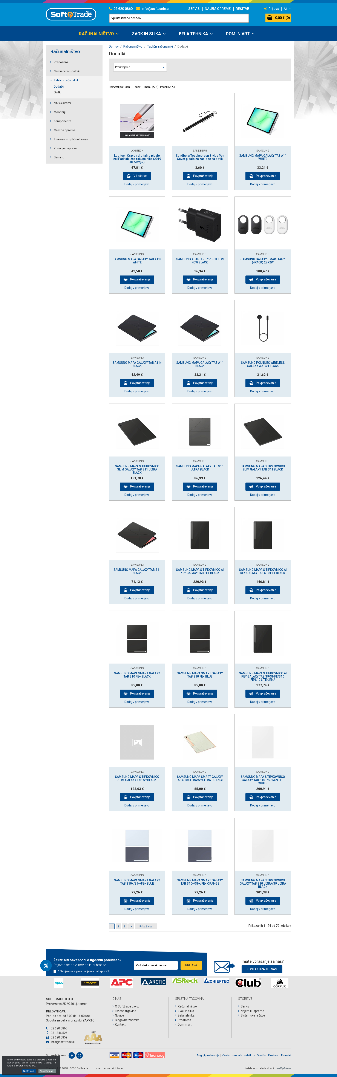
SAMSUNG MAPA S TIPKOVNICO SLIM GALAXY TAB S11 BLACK (263, 467)
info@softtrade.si (153, 9)
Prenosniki (61, 62)
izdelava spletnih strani (259, 1068)
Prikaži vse (145, 926)
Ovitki (57, 92)
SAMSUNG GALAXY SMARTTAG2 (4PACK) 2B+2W (262, 260)
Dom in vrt (238, 33)
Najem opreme (218, 9)
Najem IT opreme (252, 1011)
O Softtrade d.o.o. (127, 1006)
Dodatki (59, 86)
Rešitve (242, 9)
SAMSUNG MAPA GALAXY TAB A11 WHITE (262, 157)
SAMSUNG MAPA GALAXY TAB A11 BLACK (200, 364)
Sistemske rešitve (253, 1015)
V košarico (140, 176)
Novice (119, 1015)
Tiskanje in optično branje (71, 139)
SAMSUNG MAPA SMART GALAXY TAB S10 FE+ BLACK (137, 675)
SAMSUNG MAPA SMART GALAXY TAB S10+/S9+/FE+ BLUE (137, 882)
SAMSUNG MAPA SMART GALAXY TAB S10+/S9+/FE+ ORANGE (200, 882)
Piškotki (286, 1055)
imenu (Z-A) (167, 86)
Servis (194, 9)
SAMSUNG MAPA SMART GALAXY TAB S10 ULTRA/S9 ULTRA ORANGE (200, 778)
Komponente (62, 121)
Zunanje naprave (65, 148)
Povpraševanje (203, 176)
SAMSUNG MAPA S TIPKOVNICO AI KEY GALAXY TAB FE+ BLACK (200, 571)
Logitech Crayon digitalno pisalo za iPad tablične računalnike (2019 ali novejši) (137, 159)
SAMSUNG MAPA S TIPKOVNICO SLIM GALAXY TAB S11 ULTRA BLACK (137, 469)
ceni (129, 86)
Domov (114, 46)
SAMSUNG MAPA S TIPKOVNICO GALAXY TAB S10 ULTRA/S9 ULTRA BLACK (263, 884)
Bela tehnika (193, 33)
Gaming (59, 157)
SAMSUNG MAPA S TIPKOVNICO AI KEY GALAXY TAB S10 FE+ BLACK (263, 571)
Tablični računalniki (66, 80)
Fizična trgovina (125, 1011)
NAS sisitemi (62, 103)
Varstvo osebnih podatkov (238, 1055)
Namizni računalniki (67, 71)
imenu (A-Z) (151, 86)
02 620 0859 (56, 1037)
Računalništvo (96, 33)
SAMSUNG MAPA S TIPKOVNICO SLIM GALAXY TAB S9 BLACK (137, 778)
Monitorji (60, 112)
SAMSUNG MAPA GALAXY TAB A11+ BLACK (137, 364)
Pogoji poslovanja (208, 1055)
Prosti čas (184, 1020)
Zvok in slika (146, 33)
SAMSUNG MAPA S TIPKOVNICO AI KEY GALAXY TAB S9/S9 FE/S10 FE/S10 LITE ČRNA (263, 677)
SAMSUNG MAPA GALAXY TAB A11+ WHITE (137, 260)
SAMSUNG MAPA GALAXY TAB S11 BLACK (137, 571)
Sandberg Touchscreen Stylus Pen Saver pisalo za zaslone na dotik (200, 157)
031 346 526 (56, 1033)
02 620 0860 (121, 9)
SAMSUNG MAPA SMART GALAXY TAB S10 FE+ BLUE (200, 675)
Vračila (261, 1055)
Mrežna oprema (64, 130)
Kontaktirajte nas (262, 968)
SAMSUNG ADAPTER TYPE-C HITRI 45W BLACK (200, 260)
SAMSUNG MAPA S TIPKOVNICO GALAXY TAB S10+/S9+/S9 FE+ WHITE (263, 780)
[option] (58, 983)
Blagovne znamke (127, 1020)
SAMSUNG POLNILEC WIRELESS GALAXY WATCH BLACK (263, 364)
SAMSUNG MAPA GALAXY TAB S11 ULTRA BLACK (200, 467)
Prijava (271, 9)
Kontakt (120, 1024)
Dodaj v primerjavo (137, 184)
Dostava (273, 1055)
